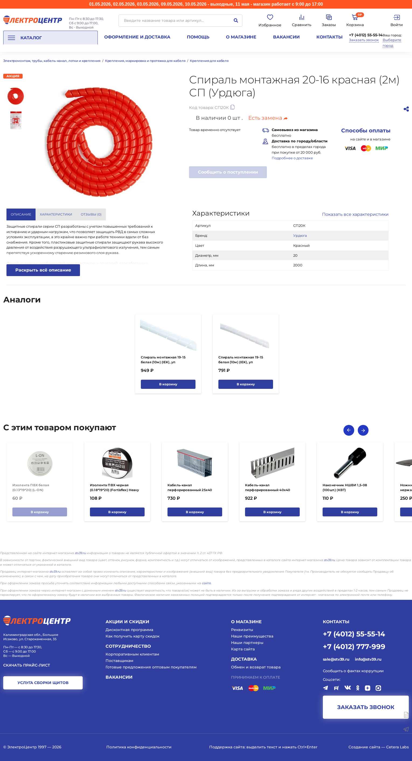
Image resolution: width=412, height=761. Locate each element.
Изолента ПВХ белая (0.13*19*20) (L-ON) (30, 487)
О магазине (241, 37)
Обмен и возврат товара (256, 667)
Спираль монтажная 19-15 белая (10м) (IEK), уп (163, 359)
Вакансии (286, 37)
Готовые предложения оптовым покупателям (151, 667)
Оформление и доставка (137, 37)
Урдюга (300, 235)
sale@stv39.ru (336, 659)
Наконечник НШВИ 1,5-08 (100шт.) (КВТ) (345, 487)
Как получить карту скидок (132, 636)
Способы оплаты (365, 130)
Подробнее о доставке (292, 158)
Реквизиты (242, 629)
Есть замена (268, 118)
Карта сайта (243, 649)
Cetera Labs (397, 747)
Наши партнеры (247, 642)
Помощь (198, 37)
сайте (206, 583)
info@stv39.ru (368, 659)
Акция (12, 76)
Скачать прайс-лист (26, 665)
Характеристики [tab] (56, 214)
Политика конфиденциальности (139, 747)
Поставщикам (119, 660)
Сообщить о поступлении (228, 172)
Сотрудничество (128, 646)
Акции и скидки (127, 621)
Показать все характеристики (355, 214)
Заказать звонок (364, 40)
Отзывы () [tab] (91, 214)
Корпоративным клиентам (132, 654)
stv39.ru (80, 553)
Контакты (329, 37)
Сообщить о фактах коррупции (353, 670)
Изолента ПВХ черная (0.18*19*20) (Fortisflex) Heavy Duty (114, 490)
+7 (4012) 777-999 (354, 646)
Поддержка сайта (227, 747)
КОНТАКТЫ (336, 621)
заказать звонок (365, 707)
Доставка (244, 659)
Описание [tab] (21, 214)
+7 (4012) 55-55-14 (366, 35)
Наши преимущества (252, 636)
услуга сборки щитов (43, 682)
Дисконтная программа (129, 629)
